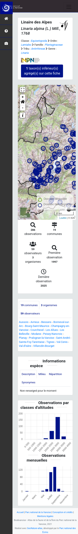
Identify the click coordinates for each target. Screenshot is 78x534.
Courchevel (37, 329)
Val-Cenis (62, 341)
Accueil (20, 512)
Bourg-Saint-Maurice (37, 325)
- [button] (23, 107)
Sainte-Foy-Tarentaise (32, 341)
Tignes (50, 341)
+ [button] (23, 97)
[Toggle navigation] (69, 7)
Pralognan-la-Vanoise (41, 337)
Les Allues (52, 329)
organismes (49, 305)
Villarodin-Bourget (43, 345)
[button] (22, 102)
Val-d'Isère (25, 345)
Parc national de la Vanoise (38, 512)
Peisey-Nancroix (52, 333)
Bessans (46, 322)
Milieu (42, 374)
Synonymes (28, 382)
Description (28, 374)
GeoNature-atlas (34, 528)
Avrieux (34, 322)
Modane (36, 333)
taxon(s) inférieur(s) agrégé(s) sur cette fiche (42, 70)
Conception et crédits (62, 512)
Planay (23, 337)
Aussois (23, 322)
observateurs (30, 313)
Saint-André (63, 337)
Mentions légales (45, 516)
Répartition (55, 374)
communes (29, 305)
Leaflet (62, 218)
